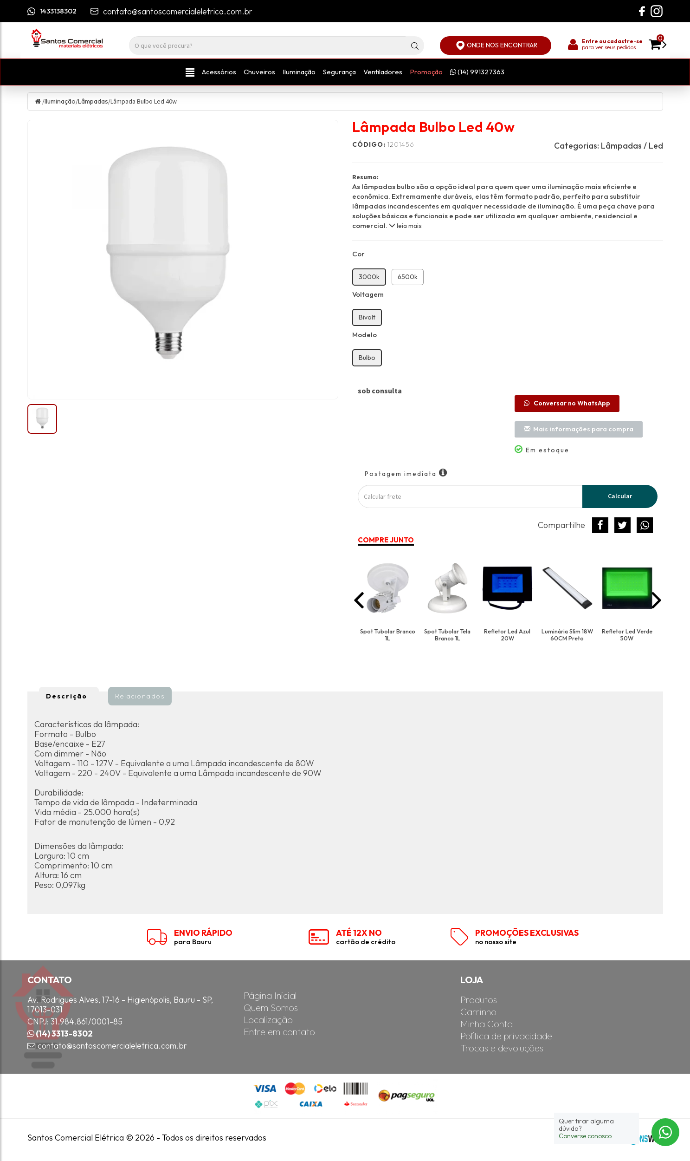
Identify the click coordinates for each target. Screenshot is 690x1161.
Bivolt (367, 317)
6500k (408, 277)
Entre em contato (279, 1032)
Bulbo (367, 357)
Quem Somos (271, 1008)
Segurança (339, 71)
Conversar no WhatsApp (567, 403)
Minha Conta (486, 1024)
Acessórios (219, 71)
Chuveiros (259, 71)
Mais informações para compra (578, 429)
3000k (369, 277)
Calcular (620, 496)
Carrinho (478, 1012)
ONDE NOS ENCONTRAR (495, 45)
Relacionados (140, 696)
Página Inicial (270, 996)
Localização (268, 1020)
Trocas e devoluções (501, 1048)
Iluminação (299, 71)
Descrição (66, 696)
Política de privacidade (506, 1036)
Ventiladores (382, 71)
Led (656, 145)
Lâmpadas (93, 101)
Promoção (426, 71)
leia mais (405, 226)
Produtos (478, 1000)
